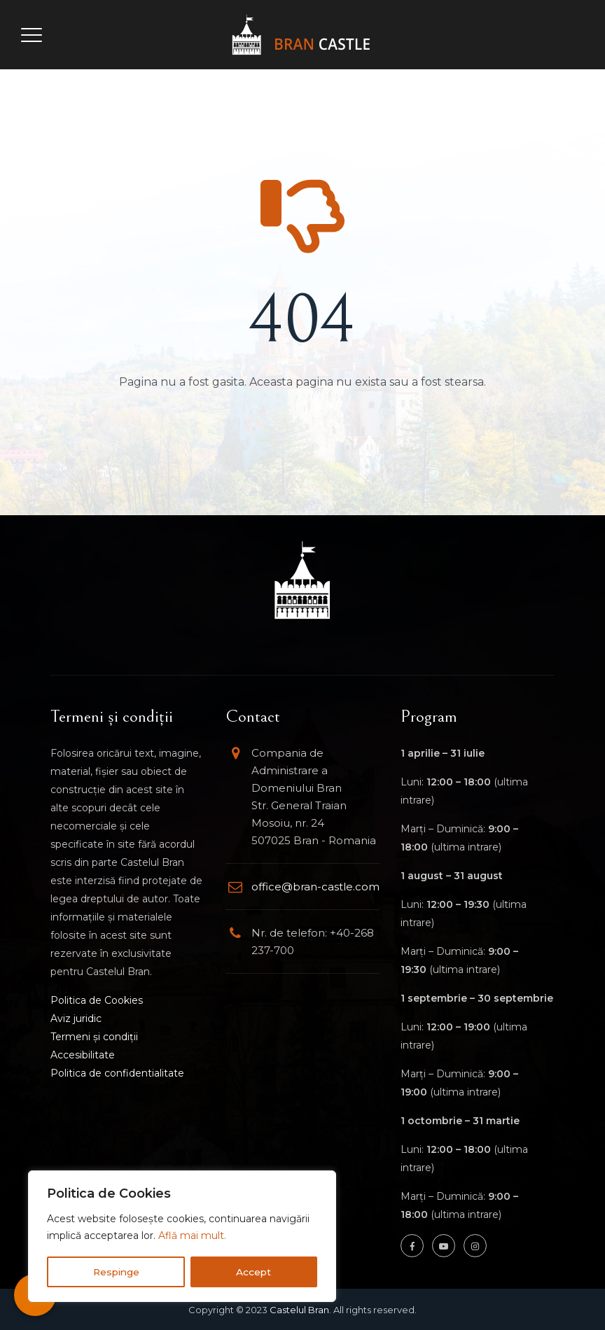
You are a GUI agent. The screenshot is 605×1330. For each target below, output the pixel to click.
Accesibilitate (82, 1055)
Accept (254, 1272)
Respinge (116, 1272)
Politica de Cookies (96, 1000)
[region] (182, 1237)
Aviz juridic (76, 1018)
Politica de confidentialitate (117, 1073)
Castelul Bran (299, 1309)
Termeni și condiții (94, 1036)
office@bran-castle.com (315, 886)
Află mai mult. (192, 1237)
